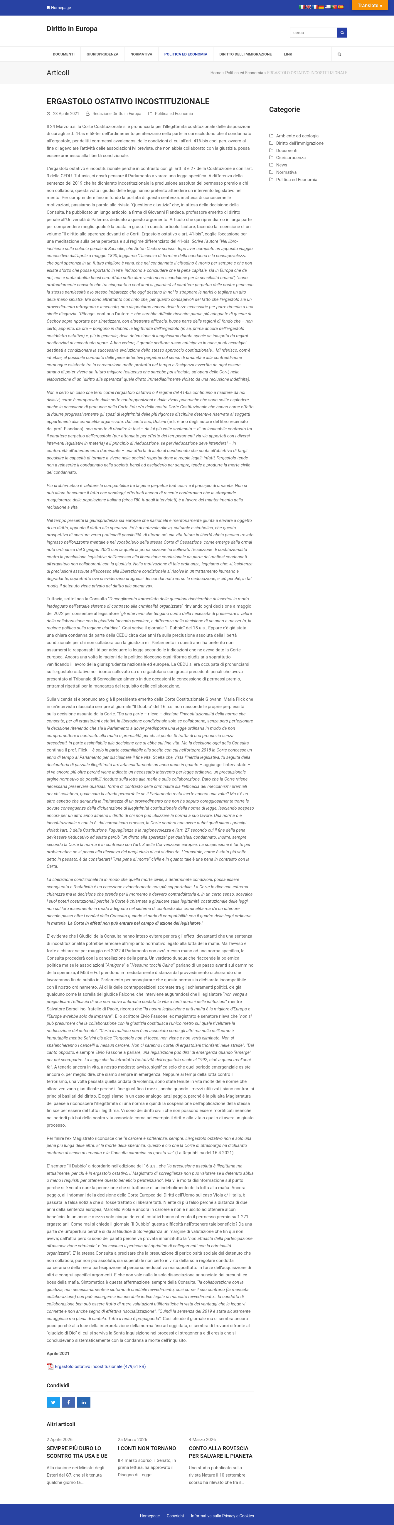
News (281, 165)
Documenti (286, 150)
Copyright (175, 1516)
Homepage (61, 7)
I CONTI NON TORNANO (147, 1448)
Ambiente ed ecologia (297, 136)
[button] (339, 54)
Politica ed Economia (244, 72)
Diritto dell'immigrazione (300, 143)
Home (216, 72)
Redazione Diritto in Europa (116, 113)
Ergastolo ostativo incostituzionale (88, 1366)
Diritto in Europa (72, 29)
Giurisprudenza (291, 157)
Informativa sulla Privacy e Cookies (222, 1516)
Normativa (286, 172)
